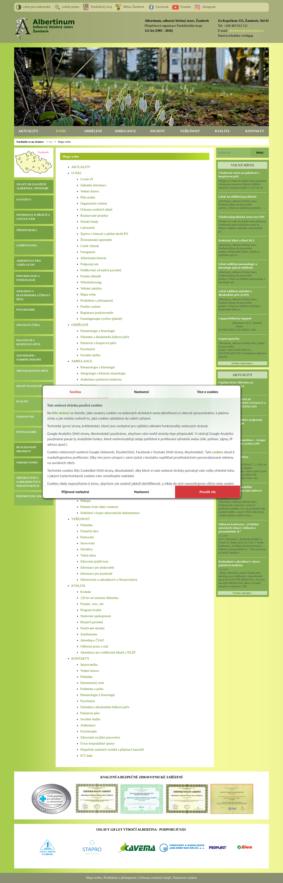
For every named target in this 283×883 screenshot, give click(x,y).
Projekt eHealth (90, 276)
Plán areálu (87, 197)
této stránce (61, 413)
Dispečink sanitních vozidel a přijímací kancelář (112, 749)
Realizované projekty (94, 215)
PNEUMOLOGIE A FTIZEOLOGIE (27, 278)
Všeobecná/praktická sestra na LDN (241, 216)
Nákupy (85, 501)
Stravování (87, 543)
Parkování (87, 537)
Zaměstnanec (89, 634)
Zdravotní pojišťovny (94, 561)
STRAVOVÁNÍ (25, 416)
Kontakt (85, 592)
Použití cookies (90, 306)
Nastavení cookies (185, 877)
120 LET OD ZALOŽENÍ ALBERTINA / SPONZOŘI (32, 186)
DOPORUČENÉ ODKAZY (32, 496)
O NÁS (61, 131)
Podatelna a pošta (91, 689)
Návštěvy (86, 549)
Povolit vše (208, 492)
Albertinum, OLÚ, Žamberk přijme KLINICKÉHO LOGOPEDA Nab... (241, 326)
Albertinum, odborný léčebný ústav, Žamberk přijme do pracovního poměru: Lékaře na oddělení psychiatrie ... (241, 204)
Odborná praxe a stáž (94, 646)
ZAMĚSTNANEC (26, 245)
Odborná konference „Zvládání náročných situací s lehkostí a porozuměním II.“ (238, 528)
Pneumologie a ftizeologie (97, 331)
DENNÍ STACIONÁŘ (29, 386)
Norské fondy (89, 221)
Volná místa (88, 555)
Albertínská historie (93, 258)
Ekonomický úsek (92, 683)
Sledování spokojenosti (95, 616)
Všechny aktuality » (242, 593)
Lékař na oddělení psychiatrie (237, 196)
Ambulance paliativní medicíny (101, 379)
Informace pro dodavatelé (97, 567)
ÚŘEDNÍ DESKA (26, 230)
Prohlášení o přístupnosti (96, 300)
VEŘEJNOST (190, 131)
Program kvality (91, 610)
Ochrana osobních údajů (96, 209)
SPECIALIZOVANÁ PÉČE (32, 370)
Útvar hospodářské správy (97, 743)
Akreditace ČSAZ (92, 640)
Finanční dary (89, 531)
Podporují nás (89, 264)
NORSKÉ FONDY (27, 462)
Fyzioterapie (88, 731)
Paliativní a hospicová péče (98, 343)
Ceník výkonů (89, 246)
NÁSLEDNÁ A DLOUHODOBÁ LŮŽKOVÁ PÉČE (33, 295)
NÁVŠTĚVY (23, 199)
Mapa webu (64, 141)
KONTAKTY (254, 131)
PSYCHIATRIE (25, 309)
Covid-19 (86, 179)
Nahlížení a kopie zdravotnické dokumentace (110, 513)
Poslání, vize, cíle (91, 604)
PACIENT (157, 131)
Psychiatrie (87, 349)
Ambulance (88, 725)
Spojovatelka (89, 664)
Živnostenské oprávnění (96, 240)
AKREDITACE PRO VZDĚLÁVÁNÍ (28, 262)
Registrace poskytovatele (96, 312)
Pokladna (86, 525)
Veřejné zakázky (91, 288)
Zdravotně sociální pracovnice (100, 737)
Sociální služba (90, 355)
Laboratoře (87, 227)
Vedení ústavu (89, 191)
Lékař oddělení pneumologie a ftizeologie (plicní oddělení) (237, 265)
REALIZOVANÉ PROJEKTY (26, 449)
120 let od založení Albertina (99, 598)
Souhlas (75, 392)
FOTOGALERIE (26, 432)
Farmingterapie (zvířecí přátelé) (101, 318)
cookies (217, 452)
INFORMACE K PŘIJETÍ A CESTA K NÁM (33, 216)
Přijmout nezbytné (75, 492)
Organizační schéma (93, 203)
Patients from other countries (99, 507)
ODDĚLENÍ (93, 131)
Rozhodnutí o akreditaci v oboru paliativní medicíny (239, 563)
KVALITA (222, 131)
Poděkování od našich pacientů (100, 270)
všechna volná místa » (242, 363)
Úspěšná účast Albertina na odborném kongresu (235, 384)
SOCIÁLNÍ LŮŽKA (28, 325)
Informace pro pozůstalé (96, 573)
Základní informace (93, 185)
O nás (49, 141)
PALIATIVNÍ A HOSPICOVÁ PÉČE (28, 342)
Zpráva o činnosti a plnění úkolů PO (104, 234)
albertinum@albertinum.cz (246, 30)
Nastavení (141, 392)
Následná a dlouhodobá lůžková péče (104, 337)
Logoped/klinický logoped (234, 318)
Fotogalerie (87, 252)
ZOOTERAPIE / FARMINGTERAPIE (28, 357)
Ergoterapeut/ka (228, 338)
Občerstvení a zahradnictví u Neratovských (108, 579)
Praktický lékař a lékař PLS (236, 240)
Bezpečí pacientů (91, 622)
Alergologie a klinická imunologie (102, 373)
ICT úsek (86, 755)
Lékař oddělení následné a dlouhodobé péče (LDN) (235, 292)
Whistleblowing (90, 282)
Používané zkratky (92, 628)
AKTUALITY (28, 131)
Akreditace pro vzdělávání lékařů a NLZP (107, 652)
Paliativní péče (90, 713)
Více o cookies (207, 392)
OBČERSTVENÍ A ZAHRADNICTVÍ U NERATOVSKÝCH (28, 481)
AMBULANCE (125, 131)
